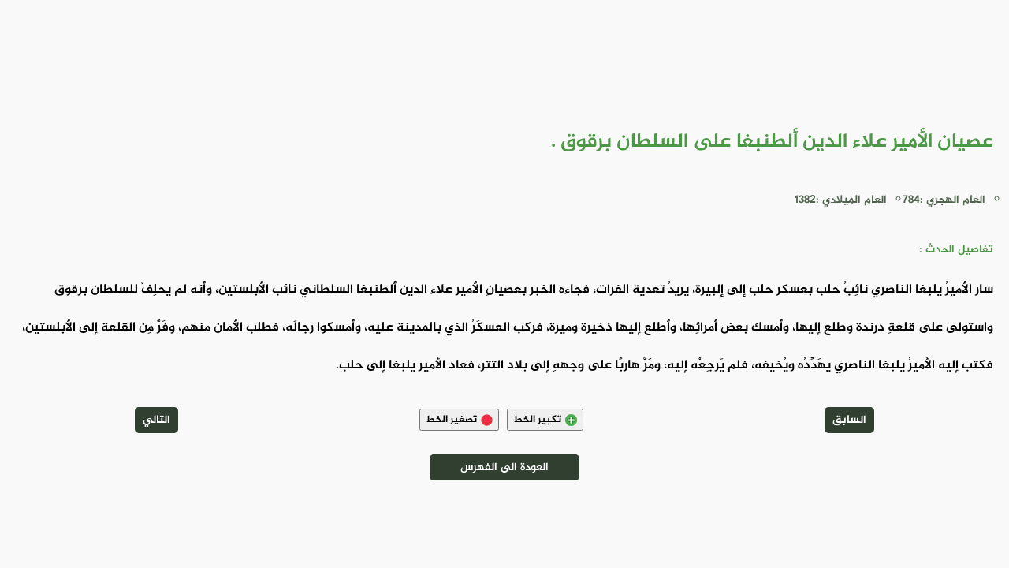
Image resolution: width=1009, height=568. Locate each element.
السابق (849, 420)
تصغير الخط (459, 419)
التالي (156, 420)
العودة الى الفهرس (504, 467)
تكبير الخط (545, 419)
